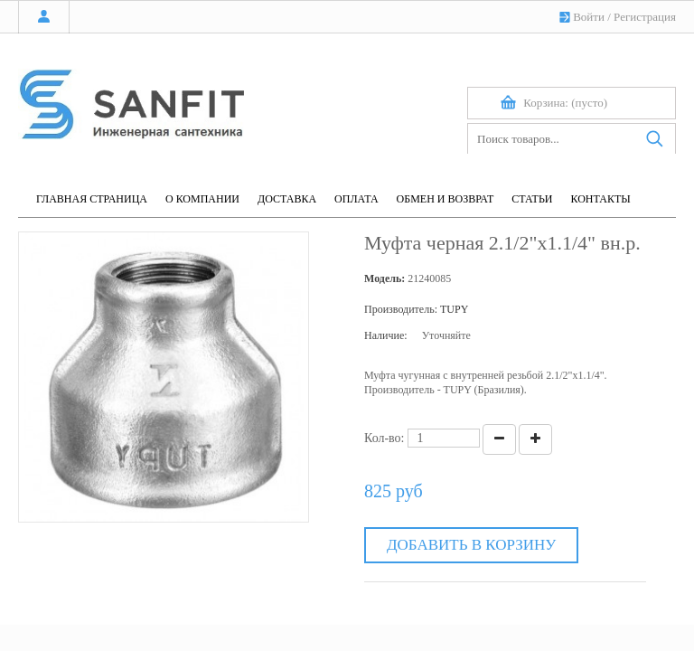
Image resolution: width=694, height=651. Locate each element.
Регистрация (645, 17)
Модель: (384, 278)
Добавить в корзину (471, 544)
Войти (589, 17)
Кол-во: (384, 438)
